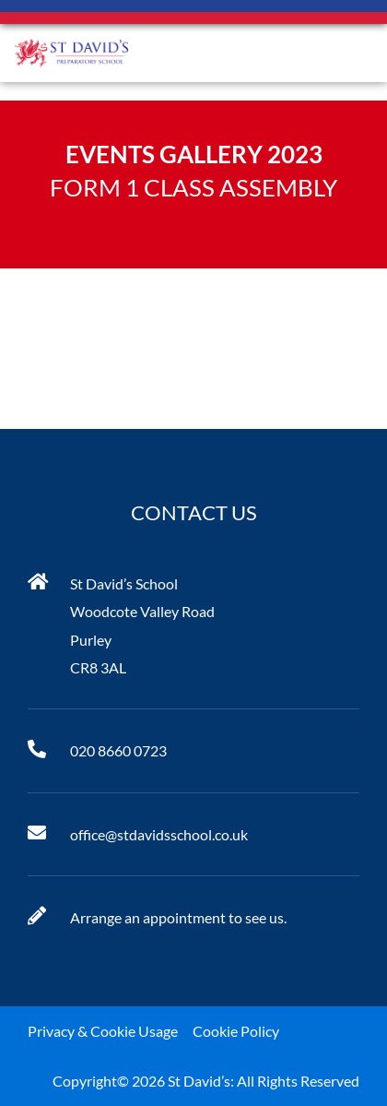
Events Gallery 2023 (193, 154)
